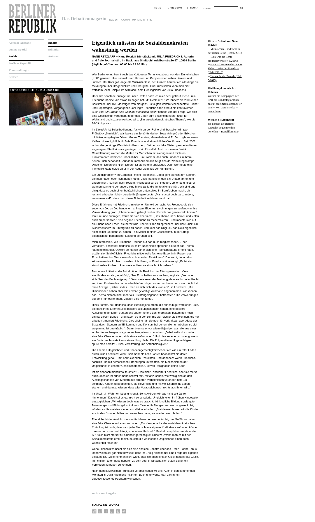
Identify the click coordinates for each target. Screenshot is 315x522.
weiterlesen (214, 111)
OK (241, 8)
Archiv (13, 56)
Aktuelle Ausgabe (20, 42)
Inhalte (52, 42)
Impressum (174, 8)
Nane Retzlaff (103, 56)
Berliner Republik (20, 63)
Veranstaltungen (19, 70)
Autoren (53, 56)
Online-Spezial (18, 49)
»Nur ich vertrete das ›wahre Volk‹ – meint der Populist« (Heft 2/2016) (225, 68)
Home (157, 8)
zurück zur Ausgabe (104, 493)
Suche (207, 8)
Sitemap (193, 8)
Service (13, 76)
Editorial (54, 49)
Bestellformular (229, 131)
